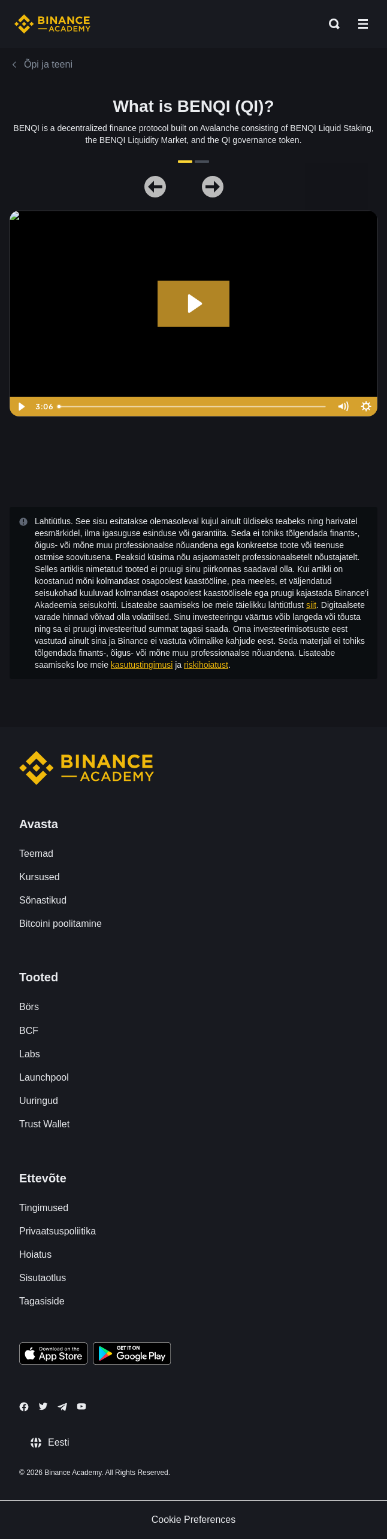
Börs (29, 1007)
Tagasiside (42, 1301)
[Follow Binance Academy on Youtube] (81, 1406)
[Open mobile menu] (363, 24)
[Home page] (52, 24)
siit (311, 605)
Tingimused (43, 1208)
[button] (363, 24)
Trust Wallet (44, 1124)
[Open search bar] (330, 24)
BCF (28, 1031)
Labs (29, 1054)
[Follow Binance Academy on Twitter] (43, 1406)
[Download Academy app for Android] (132, 1355)
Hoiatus (35, 1254)
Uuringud (38, 1101)
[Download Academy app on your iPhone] (53, 1355)
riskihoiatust (206, 665)
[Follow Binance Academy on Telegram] (62, 1407)
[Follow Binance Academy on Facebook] (24, 1407)
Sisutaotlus (42, 1278)
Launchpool (44, 1077)
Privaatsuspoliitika (57, 1231)
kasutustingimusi (142, 665)
